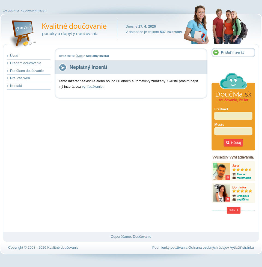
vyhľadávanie (92, 86)
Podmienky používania (169, 247)
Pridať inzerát (232, 52)
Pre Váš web (20, 78)
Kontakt (16, 86)
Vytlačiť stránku (242, 247)
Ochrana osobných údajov (208, 247)
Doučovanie (142, 236)
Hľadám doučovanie (25, 63)
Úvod (79, 55)
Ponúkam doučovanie (27, 71)
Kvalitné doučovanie (61, 28)
